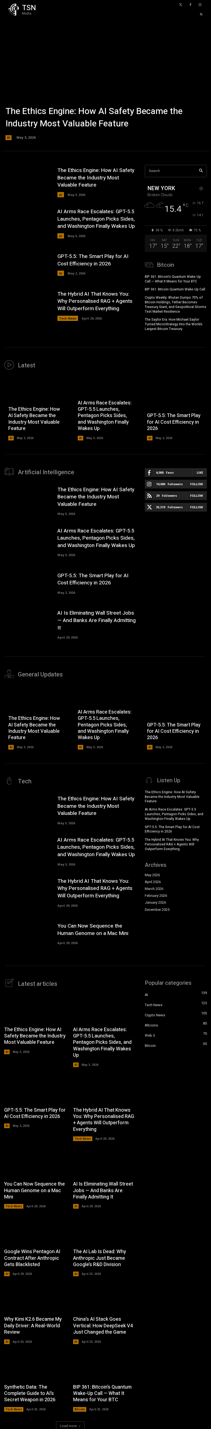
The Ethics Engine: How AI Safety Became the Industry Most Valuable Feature (93, 117)
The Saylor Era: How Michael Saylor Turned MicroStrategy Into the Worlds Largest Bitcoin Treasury (173, 324)
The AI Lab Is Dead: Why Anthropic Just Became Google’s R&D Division (99, 1256)
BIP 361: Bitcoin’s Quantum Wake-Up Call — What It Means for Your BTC (173, 279)
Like (200, 472)
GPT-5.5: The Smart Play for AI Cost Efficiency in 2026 (93, 260)
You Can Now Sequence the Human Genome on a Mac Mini (92, 928)
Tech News (67, 318)
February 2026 (156, 894)
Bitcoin (79, 1407)
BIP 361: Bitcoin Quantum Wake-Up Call (175, 289)
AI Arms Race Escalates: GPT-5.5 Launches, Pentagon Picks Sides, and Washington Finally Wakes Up (96, 219)
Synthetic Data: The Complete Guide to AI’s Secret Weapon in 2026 (29, 1392)
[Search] (201, 171)
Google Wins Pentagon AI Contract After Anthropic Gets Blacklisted (32, 1256)
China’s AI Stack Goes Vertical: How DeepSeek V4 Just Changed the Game (103, 1324)
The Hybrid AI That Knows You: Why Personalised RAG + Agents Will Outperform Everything (94, 301)
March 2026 (154, 887)
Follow (196, 483)
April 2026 (153, 880)
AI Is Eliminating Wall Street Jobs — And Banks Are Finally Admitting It (96, 619)
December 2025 (157, 908)
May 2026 (152, 873)
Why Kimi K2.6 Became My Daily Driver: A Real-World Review (33, 1324)
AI (8, 137)
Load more (70, 1424)
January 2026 (155, 901)
